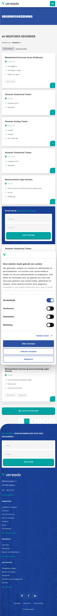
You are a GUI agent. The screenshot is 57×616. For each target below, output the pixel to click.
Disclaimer (27, 603)
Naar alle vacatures (9, 533)
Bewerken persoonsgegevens (12, 579)
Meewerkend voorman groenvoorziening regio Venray (27, 370)
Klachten (5, 582)
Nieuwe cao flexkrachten (10, 552)
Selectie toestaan (28, 351)
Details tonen (42, 336)
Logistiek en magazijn (9, 507)
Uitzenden (5, 545)
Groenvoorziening (8, 49)
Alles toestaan (28, 344)
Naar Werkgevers (8, 556)
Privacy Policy (38, 603)
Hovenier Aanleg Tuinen (16, 121)
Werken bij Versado (8, 572)
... (39, 421)
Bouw (4, 525)
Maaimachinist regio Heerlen (18, 179)
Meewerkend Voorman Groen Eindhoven (24, 57)
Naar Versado (7, 587)
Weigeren (28, 359)
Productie (5, 510)
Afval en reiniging (8, 518)
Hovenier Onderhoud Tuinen (18, 94)
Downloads (6, 575)
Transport (5, 521)
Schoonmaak (6, 528)
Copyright (17, 603)
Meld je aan (28, 462)
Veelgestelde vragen (9, 568)
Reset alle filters (21, 48)
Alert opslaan (29, 235)
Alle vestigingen (8, 495)
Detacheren (6, 548)
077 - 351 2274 (8, 490)
